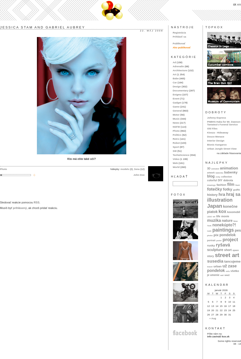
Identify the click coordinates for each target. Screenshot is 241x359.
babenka (219, 173)
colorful (212, 180)
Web (175, 163)
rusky (211, 245)
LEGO (209, 217)
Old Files (212, 128)
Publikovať (179, 43)
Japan (214, 206)
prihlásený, (20, 207)
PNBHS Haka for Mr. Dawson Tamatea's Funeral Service (223, 123)
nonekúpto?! (224, 225)
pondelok (227, 235)
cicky (218, 177)
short (228, 250)
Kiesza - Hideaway (217, 132)
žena (137, 169)
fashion (221, 184)
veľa (227, 271)
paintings (223, 230)
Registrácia (179, 32)
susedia (215, 261)
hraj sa (233, 194)
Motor (176, 114)
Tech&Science (181, 155)
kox (222, 211)
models (124, 169)
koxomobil (233, 212)
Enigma (177, 94)
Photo (3, 169)
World (176, 167)
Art (174, 74)
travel (210, 267)
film (230, 184)
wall (221, 275)
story (210, 256)
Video (176, 159)
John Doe (139, 174)
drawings (211, 185)
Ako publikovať (182, 47)
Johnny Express (216, 117)
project (230, 239)
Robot (176, 142)
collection (226, 176)
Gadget (177, 102)
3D (208, 168)
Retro (176, 138)
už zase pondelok (222, 268)
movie (225, 216)
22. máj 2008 (151, 30)
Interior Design (215, 140)
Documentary (180, 90)
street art (227, 255)
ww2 (227, 275)
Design (177, 86)
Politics (177, 134)
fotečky (214, 189)
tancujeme (232, 261)
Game (176, 106)
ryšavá (223, 244)
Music (176, 118)
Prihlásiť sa (179, 36)
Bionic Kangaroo (217, 144)
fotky (227, 189)
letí (214, 217)
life (218, 216)
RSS (36, 202)
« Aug (212, 318)
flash (237, 185)
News (176, 122)
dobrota (228, 180)
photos (210, 235)
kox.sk (120, 10)
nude (209, 231)
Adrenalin (178, 66)
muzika (214, 220)
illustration (219, 200)
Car (175, 82)
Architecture (180, 70)
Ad (174, 62)
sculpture (215, 250)
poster (219, 240)
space (235, 250)
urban (217, 266)
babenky (230, 172)
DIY (220, 180)
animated (215, 169)
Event (176, 98)
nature (227, 221)
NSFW (176, 126)
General (177, 110)
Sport (176, 147)
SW (175, 151)
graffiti (236, 190)
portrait (211, 240)
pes (238, 230)
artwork (211, 172)
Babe (176, 78)
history (212, 195)
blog (211, 176)
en (239, 4)
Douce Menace (215, 136)
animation (229, 168)
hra (221, 194)
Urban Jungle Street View (221, 148)
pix (216, 235)
